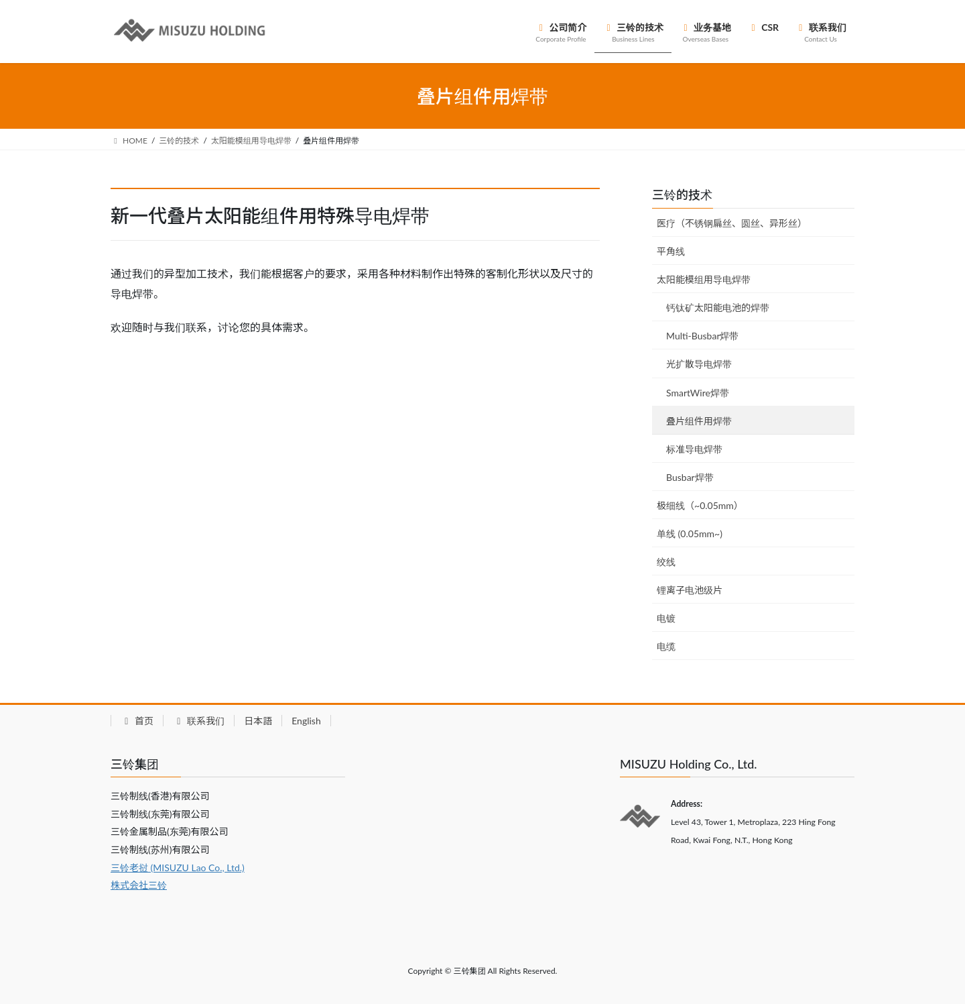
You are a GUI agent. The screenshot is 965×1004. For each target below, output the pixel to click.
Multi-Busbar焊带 (702, 335)
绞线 (666, 561)
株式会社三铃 (139, 885)
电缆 (666, 646)
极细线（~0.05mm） (700, 505)
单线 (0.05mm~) (689, 533)
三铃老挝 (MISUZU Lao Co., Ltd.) (178, 867)
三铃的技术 (682, 194)
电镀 (666, 618)
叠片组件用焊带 (699, 421)
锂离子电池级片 (689, 590)
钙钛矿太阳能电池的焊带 (717, 307)
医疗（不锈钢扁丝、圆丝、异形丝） (732, 223)
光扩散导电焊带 (699, 364)
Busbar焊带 (690, 477)
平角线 (671, 251)
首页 (137, 720)
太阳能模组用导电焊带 (704, 279)
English (306, 720)
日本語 (258, 720)
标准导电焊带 (694, 449)
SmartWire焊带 (697, 392)
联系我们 (198, 720)
